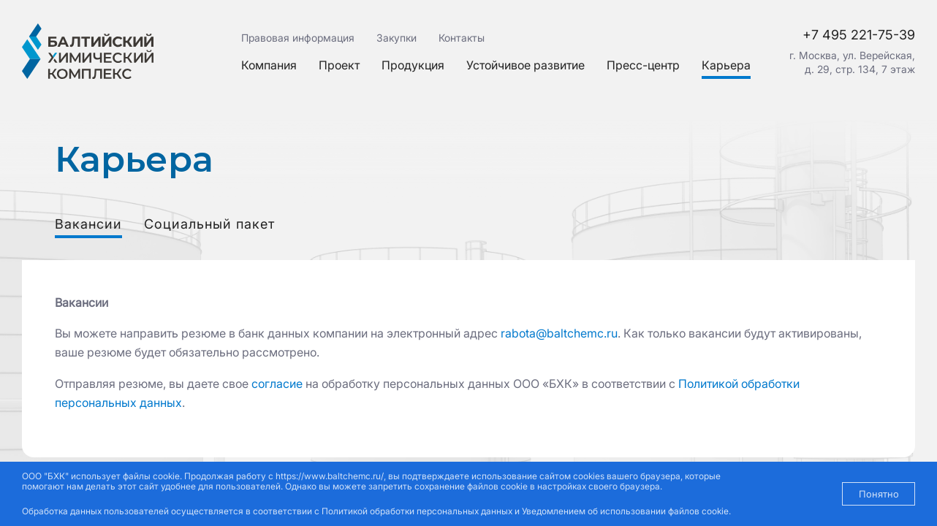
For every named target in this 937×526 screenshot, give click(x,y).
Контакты (462, 37)
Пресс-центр (643, 65)
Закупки (396, 37)
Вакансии (88, 224)
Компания (269, 65)
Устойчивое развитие (525, 65)
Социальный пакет (209, 224)
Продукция (413, 65)
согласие (277, 383)
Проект (339, 65)
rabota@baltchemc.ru (559, 333)
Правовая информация (297, 37)
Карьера (726, 65)
